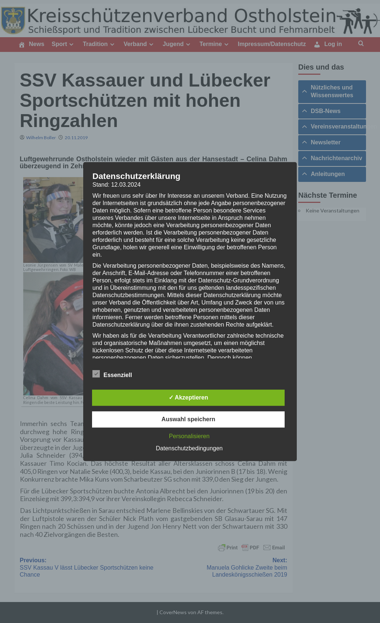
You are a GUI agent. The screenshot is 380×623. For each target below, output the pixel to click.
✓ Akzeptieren (188, 397)
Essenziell (112, 373)
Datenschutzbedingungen (189, 448)
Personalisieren (189, 436)
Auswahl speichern (188, 419)
